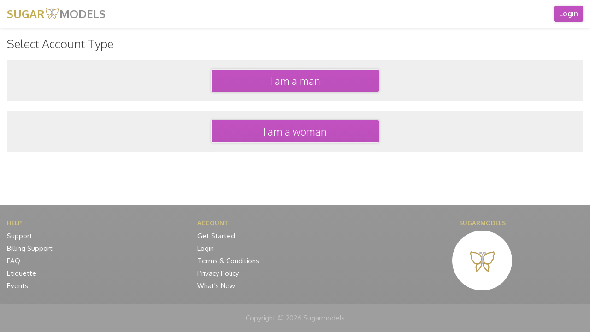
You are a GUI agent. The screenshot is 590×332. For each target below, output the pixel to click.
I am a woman (295, 131)
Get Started (216, 235)
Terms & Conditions (228, 260)
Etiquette (21, 273)
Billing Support (30, 248)
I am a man (295, 80)
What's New (216, 285)
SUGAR (56, 13)
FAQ (13, 260)
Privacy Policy (218, 273)
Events (17, 285)
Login (568, 13)
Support (19, 235)
